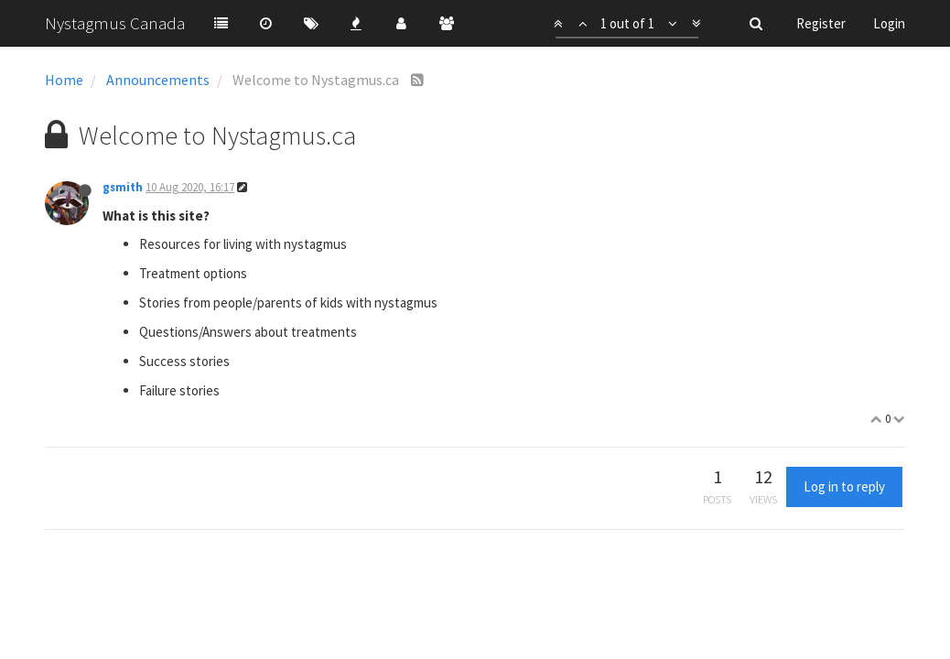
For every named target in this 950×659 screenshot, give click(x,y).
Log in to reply (844, 486)
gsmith (123, 187)
